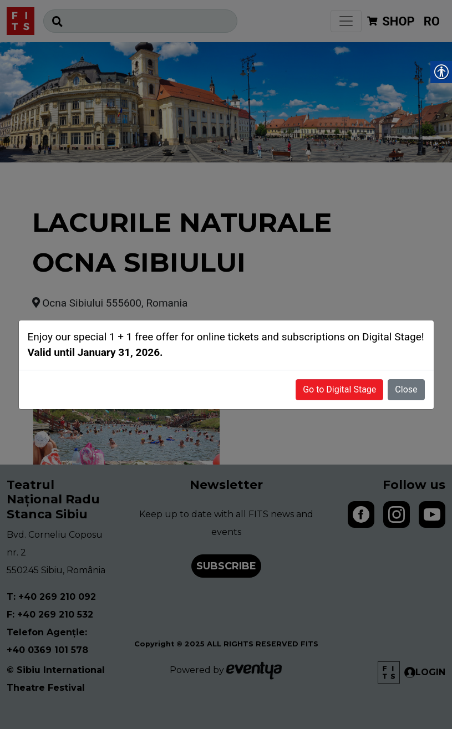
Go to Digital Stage (339, 389)
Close (406, 389)
